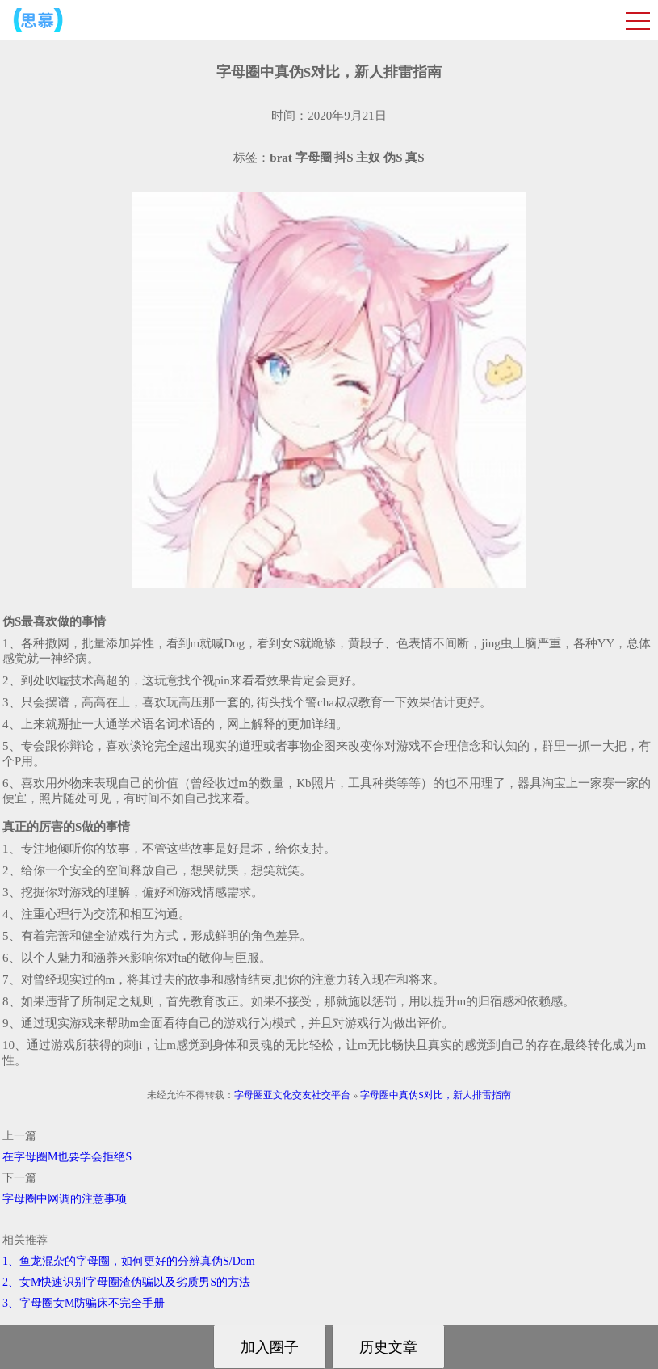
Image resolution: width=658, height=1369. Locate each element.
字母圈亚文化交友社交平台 (292, 1095)
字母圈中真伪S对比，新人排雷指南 (435, 1095)
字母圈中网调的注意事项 (64, 1199)
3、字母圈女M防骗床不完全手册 (83, 1303)
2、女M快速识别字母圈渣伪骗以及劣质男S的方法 (126, 1282)
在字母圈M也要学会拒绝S (67, 1157)
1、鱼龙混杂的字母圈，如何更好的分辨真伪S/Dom (128, 1261)
